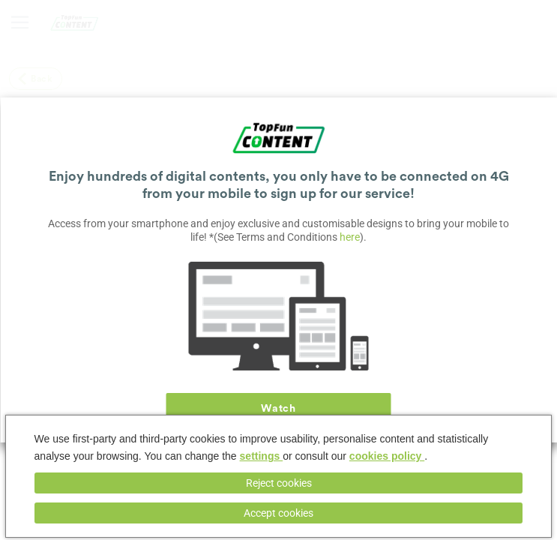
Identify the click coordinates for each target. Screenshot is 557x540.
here (350, 237)
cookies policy (386, 456)
